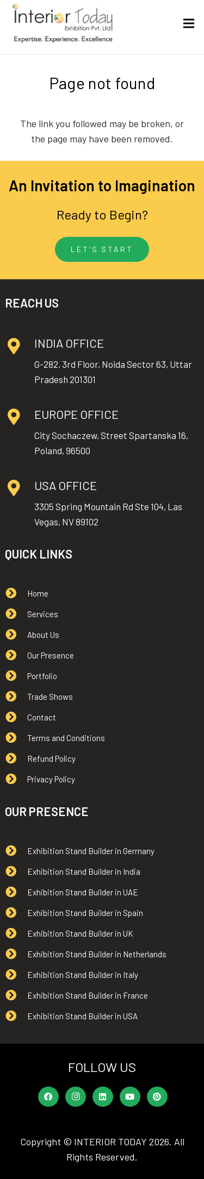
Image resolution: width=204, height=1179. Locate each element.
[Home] (16, 593)
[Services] (16, 614)
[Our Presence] (16, 655)
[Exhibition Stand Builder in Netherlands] (16, 954)
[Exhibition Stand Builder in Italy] (16, 974)
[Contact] (16, 717)
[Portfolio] (16, 675)
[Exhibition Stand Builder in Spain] (16, 912)
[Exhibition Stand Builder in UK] (16, 933)
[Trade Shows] (16, 696)
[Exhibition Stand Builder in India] (16, 871)
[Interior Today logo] (62, 23)
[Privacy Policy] (16, 779)
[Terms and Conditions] (16, 737)
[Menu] (189, 23)
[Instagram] (75, 1097)
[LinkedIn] (102, 1097)
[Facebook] (48, 1097)
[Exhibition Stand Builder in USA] (16, 1016)
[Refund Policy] (16, 758)
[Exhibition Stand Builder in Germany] (16, 850)
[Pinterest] (157, 1097)
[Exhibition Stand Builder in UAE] (16, 892)
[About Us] (16, 634)
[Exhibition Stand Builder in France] (16, 995)
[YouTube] (130, 1097)
